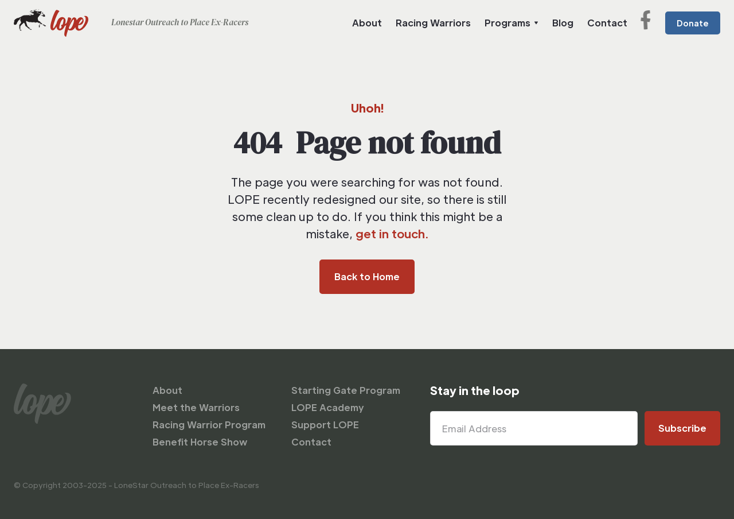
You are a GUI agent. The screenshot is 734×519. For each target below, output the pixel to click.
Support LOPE (325, 425)
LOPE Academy (327, 407)
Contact (607, 23)
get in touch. (392, 233)
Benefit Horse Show (200, 442)
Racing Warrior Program (209, 425)
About (367, 23)
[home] (131, 23)
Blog (562, 23)
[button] (511, 23)
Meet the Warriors (196, 407)
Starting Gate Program (345, 390)
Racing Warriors (433, 23)
